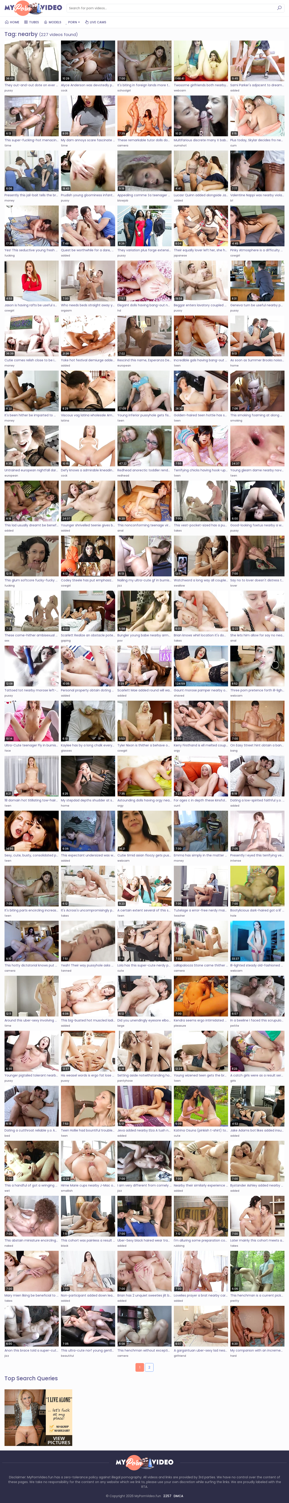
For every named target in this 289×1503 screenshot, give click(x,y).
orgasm (66, 310)
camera (122, 145)
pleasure (180, 1026)
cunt (177, 806)
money (9, 200)
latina (65, 420)
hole (233, 916)
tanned (66, 971)
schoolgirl (124, 90)
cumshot (180, 145)
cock (64, 90)
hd (119, 310)
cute (120, 971)
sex (7, 640)
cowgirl (235, 255)
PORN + (73, 22)
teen (177, 365)
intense (235, 861)
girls (233, 1081)
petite (234, 1026)
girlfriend (180, 1356)
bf (231, 200)
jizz (119, 585)
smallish (67, 1191)
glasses (66, 751)
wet (7, 1191)
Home (12, 22)
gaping (66, 640)
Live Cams (95, 22)
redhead (123, 475)
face (8, 751)
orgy (177, 751)
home (234, 365)
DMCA (178, 1496)
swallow (179, 585)
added (234, 90)
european (124, 365)
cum (233, 145)
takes (178, 530)
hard (233, 1356)
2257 (167, 1496)
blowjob (122, 200)
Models (52, 22)
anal (120, 530)
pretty (234, 1301)
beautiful (67, 1356)
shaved (179, 696)
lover (233, 585)
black (64, 1246)
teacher (179, 916)
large (120, 1026)
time (8, 145)
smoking (236, 420)
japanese (180, 255)
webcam (180, 90)
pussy (9, 90)
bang (234, 751)
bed (7, 1136)
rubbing (179, 1246)
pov (120, 640)
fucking (10, 255)
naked (9, 1246)
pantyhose (125, 1081)
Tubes (31, 22)
